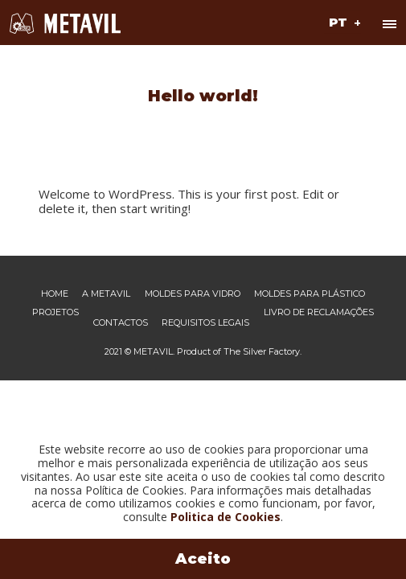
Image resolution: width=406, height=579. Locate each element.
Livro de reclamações (319, 312)
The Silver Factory (262, 351)
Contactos (120, 322)
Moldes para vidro (192, 294)
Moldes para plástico (309, 294)
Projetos (55, 312)
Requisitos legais (205, 322)
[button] (342, 21)
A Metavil (106, 294)
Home (54, 294)
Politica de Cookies (225, 516)
